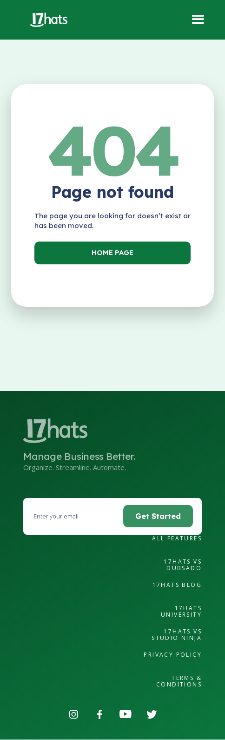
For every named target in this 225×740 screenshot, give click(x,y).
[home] (46, 20)
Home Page (112, 252)
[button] (198, 20)
